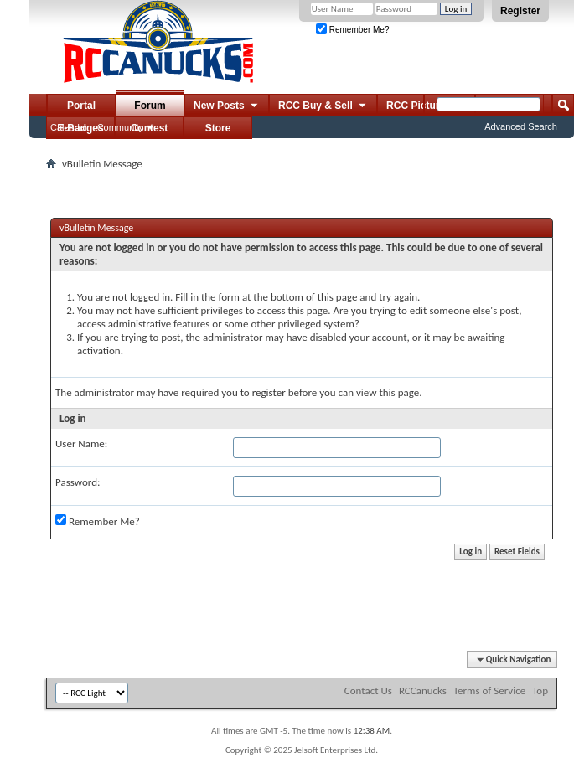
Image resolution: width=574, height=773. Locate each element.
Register (520, 11)
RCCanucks (423, 690)
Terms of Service (489, 690)
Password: (77, 482)
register (269, 392)
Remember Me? (352, 29)
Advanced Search (520, 126)
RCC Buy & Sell (323, 106)
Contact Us (368, 690)
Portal (81, 105)
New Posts (227, 106)
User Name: (81, 443)
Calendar (69, 127)
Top (540, 690)
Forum (149, 105)
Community (120, 127)
